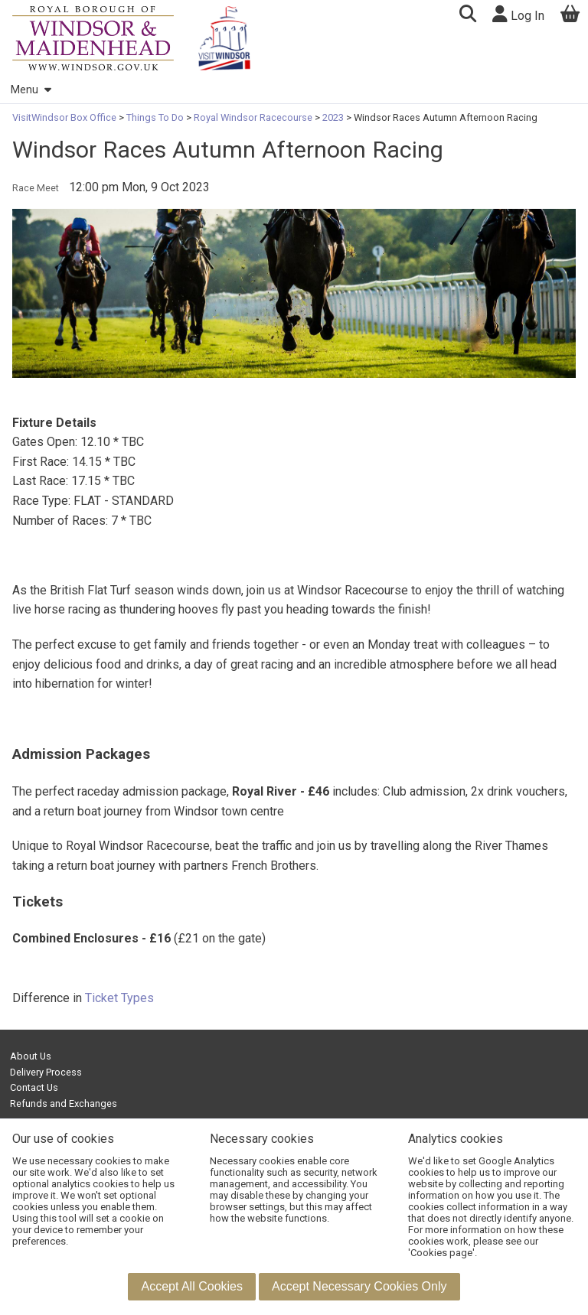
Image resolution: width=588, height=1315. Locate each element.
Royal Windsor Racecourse (253, 117)
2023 (333, 117)
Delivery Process (46, 1072)
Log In (518, 14)
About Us (30, 1056)
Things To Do (155, 117)
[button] (467, 15)
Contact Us (34, 1087)
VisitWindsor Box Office (65, 117)
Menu (31, 89)
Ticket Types (119, 998)
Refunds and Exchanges (63, 1103)
